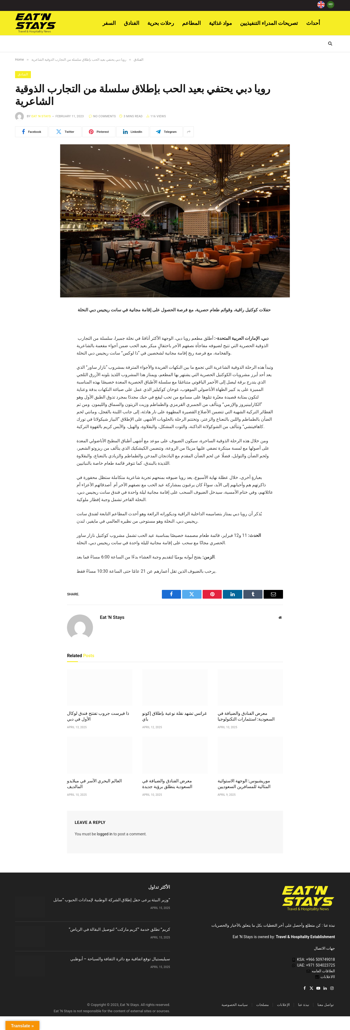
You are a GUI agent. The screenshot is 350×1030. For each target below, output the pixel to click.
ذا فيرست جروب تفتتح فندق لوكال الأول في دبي (98, 716)
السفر (109, 23)
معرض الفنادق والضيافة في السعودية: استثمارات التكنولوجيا (246, 716)
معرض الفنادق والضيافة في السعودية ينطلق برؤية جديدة (167, 783)
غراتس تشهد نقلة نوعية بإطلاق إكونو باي (174, 716)
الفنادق (131, 23)
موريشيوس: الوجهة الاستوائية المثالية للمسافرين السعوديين (244, 783)
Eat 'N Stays (41, 116)
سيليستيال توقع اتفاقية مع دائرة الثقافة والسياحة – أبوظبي (120, 958)
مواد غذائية (220, 23)
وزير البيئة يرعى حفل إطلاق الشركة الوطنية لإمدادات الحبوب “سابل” (111, 899)
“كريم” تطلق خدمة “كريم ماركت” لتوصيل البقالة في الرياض (119, 929)
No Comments (102, 116)
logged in (104, 834)
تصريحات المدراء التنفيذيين (269, 23)
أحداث (313, 23)
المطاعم (191, 23)
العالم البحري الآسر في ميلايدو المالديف (94, 783)
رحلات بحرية (160, 23)
